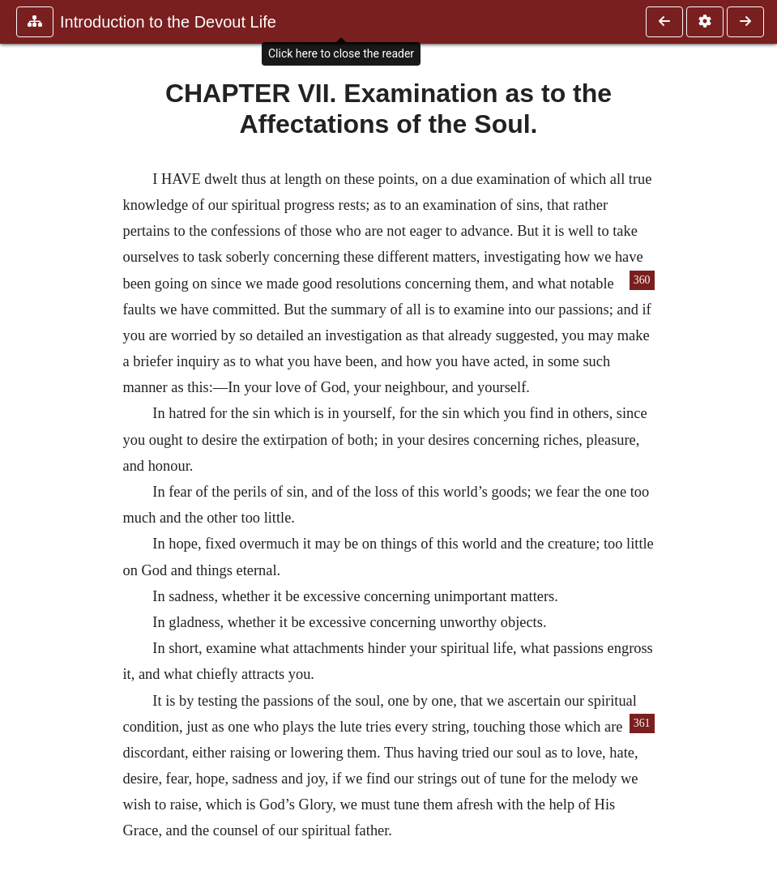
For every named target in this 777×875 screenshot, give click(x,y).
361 (642, 723)
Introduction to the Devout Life (168, 22)
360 (642, 280)
